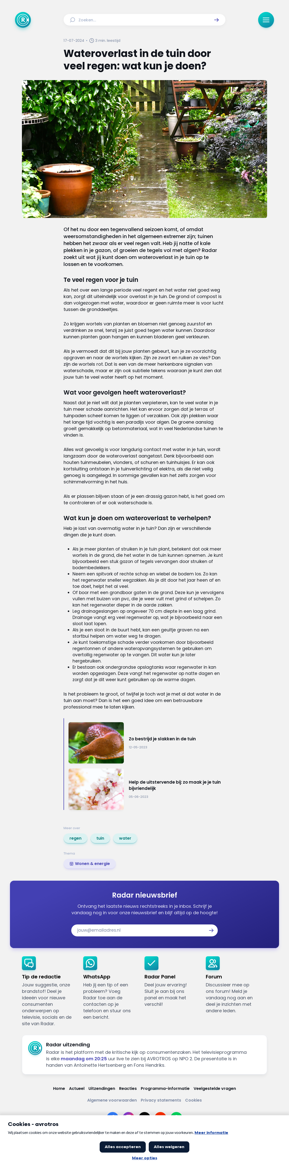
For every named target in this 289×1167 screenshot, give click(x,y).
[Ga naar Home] (23, 20)
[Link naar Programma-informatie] (165, 1088)
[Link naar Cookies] (193, 1100)
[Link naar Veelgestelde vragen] (215, 1088)
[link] (75, 838)
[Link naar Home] (59, 1088)
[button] (216, 20)
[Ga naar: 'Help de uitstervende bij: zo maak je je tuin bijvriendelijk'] (147, 789)
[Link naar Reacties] (128, 1088)
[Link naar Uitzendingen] (101, 1088)
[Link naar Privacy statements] (161, 1100)
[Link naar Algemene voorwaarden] (112, 1100)
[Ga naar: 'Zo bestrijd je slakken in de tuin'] (147, 743)
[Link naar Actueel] (76, 1088)
